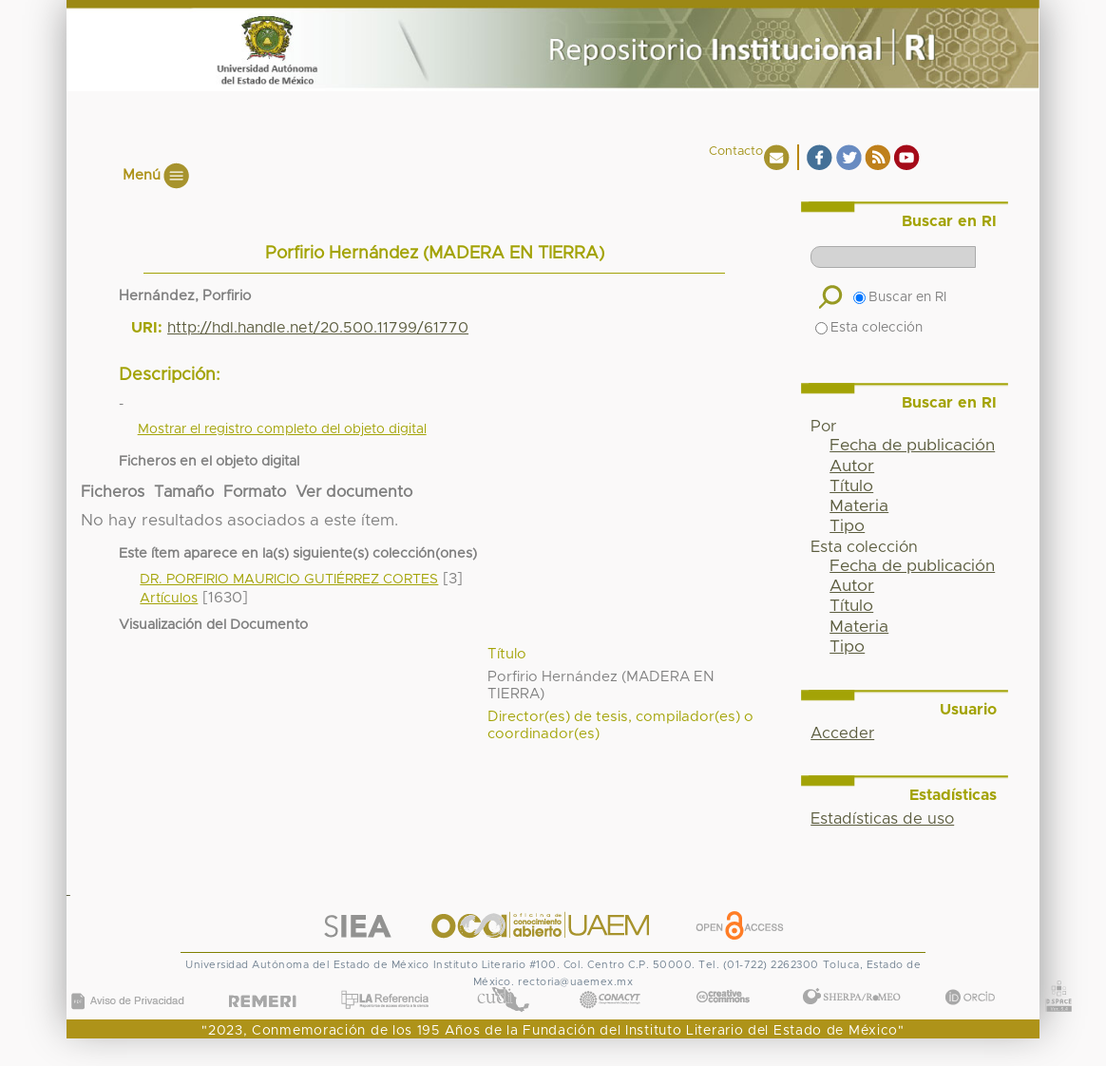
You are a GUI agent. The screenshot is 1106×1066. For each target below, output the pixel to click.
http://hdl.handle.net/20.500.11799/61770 (317, 327)
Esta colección (869, 327)
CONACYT (610, 981)
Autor (852, 466)
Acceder (842, 733)
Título (851, 486)
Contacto (736, 151)
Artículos (169, 598)
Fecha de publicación (912, 445)
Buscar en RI (899, 297)
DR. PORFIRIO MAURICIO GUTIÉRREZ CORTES (289, 579)
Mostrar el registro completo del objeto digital (282, 429)
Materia (859, 506)
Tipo (847, 526)
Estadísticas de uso (882, 819)
